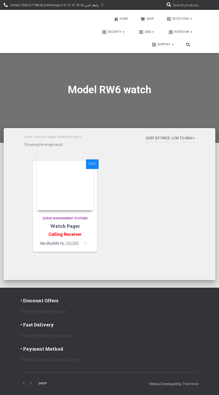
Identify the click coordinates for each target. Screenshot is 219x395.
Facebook (24, 383)
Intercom (180, 32)
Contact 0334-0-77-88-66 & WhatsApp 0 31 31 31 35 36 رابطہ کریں (54, 5)
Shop (147, 19)
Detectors (179, 19)
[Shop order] (170, 139)
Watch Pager (65, 226)
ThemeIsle (190, 384)
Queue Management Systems (65, 218)
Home (121, 19)
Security (113, 32)
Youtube (31, 383)
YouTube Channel (102, 5)
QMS (146, 32)
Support (163, 44)
